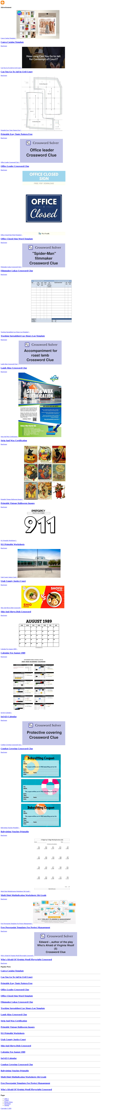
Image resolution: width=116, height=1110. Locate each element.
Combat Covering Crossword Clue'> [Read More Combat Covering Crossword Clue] (33, 744)
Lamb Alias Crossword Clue (14, 368)
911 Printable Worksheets (12, 544)
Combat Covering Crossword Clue (17, 748)
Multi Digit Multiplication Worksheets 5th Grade (23, 895)
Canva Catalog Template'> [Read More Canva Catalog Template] (30, 38)
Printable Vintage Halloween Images (18, 503)
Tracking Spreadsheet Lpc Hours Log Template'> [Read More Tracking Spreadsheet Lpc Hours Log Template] (37, 332)
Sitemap (6, 1105)
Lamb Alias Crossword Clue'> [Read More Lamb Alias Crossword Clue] (31, 364)
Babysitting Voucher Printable (15, 831)
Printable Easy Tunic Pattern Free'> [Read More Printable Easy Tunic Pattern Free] (31, 130)
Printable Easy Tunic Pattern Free (16, 134)
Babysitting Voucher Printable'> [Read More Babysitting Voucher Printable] (32, 827)
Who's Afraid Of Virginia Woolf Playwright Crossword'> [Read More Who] (39, 955)
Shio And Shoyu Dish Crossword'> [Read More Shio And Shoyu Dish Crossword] (32, 608)
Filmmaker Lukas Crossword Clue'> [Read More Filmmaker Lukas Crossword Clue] (33, 267)
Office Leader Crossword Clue (15, 166)
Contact (6, 1100)
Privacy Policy (8, 1102)
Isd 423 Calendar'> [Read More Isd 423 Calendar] (28, 712)
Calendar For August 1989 (13, 653)
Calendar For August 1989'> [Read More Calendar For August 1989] (30, 649)
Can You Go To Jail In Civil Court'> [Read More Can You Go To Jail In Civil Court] (33, 68)
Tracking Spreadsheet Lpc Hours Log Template (23, 336)
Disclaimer (7, 1103)
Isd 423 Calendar (9, 716)
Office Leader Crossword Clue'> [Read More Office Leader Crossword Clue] (32, 162)
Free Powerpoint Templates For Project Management (25, 927)
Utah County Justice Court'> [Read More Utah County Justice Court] (31, 577)
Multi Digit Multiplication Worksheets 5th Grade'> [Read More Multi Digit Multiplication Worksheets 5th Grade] (37, 891)
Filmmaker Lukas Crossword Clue (17, 270)
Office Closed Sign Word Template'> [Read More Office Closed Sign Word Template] (33, 235)
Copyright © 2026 (6, 1108)
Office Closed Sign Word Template (17, 239)
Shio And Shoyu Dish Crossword (16, 611)
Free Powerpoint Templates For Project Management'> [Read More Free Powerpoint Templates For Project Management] (38, 923)
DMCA (6, 1099)
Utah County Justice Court (13, 581)
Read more (4, 46)
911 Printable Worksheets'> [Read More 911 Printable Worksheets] (30, 540)
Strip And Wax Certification (14, 440)
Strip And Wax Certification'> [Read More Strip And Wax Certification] (31, 436)
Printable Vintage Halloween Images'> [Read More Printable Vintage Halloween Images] (33, 499)
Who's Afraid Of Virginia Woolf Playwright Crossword (26, 959)
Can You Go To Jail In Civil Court (17, 71)
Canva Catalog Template (12, 42)
